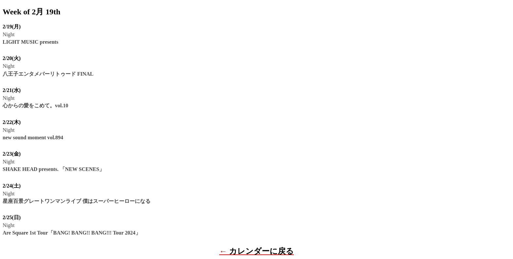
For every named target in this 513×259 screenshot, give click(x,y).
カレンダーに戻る (261, 251)
